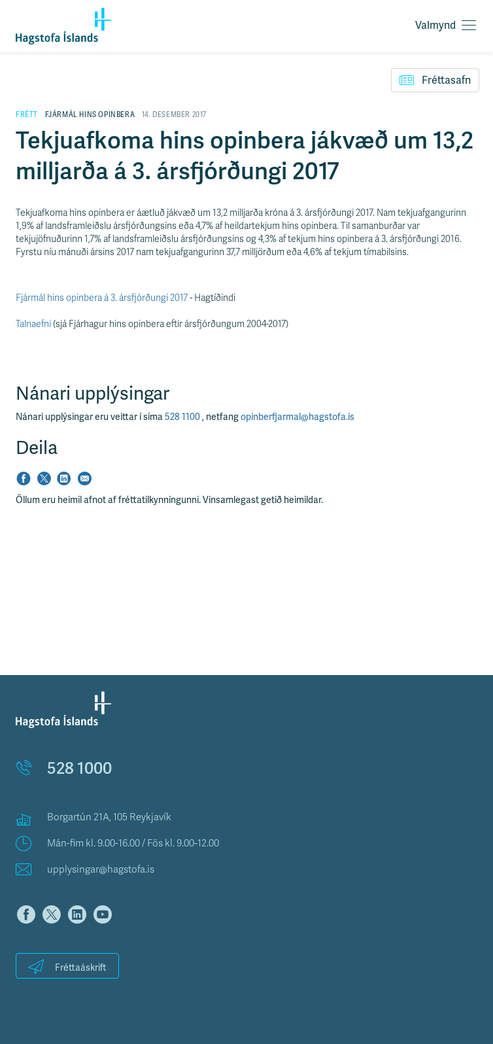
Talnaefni (33, 324)
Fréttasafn (435, 80)
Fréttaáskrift (67, 966)
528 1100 (183, 417)
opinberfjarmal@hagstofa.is (297, 417)
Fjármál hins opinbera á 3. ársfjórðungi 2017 (102, 298)
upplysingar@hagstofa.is (100, 869)
